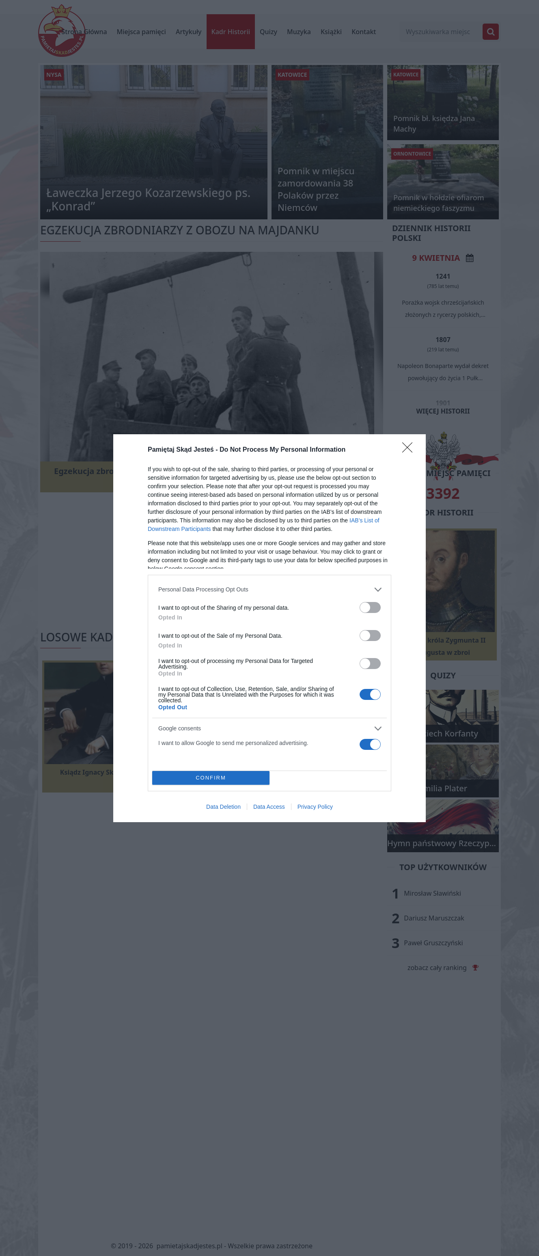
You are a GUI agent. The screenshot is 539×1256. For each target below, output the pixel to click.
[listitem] (269, 589)
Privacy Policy (315, 806)
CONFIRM (211, 778)
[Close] (410, 450)
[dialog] (269, 628)
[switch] (370, 607)
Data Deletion (223, 806)
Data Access (269, 806)
